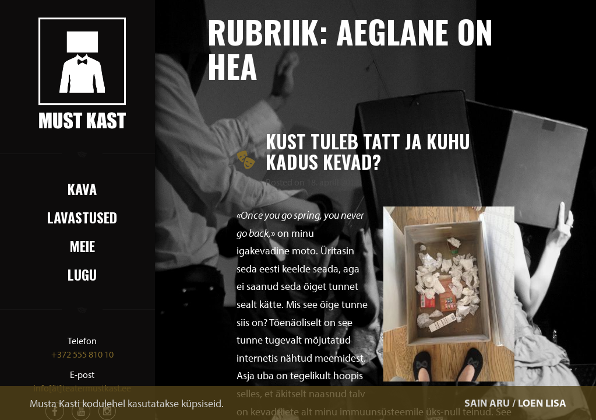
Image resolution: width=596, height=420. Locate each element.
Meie (82, 245)
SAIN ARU (487, 403)
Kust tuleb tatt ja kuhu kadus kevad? (368, 151)
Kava (82, 188)
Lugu (82, 274)
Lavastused (82, 217)
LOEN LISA (542, 403)
